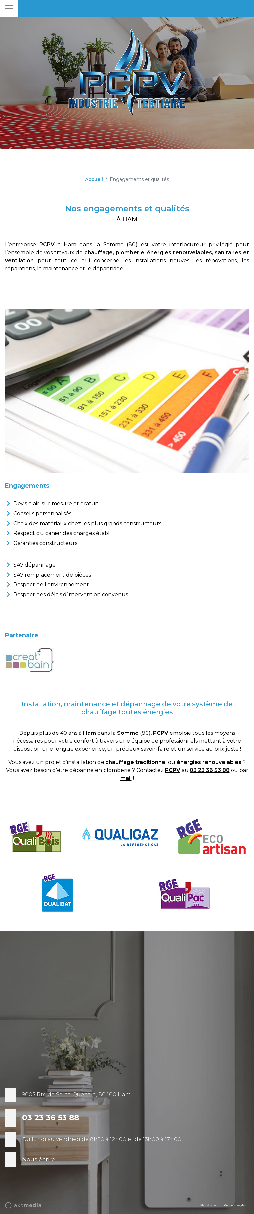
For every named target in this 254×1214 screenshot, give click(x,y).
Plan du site (208, 1205)
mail (126, 778)
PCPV (160, 733)
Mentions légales (234, 1205)
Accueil (94, 179)
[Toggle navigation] (9, 8)
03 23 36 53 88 (210, 770)
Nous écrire (38, 1159)
